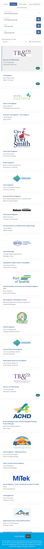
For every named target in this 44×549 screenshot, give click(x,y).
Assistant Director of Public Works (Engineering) (19, 226)
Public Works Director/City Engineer (14, 360)
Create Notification (35, 41)
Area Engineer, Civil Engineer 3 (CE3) (15, 300)
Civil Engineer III (8, 495)
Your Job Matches (34, 4)
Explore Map (22, 4)
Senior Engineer (8, 185)
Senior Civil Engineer (9, 103)
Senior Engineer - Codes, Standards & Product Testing (20, 484)
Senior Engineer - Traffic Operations (14, 452)
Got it (28, 536)
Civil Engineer (7, 75)
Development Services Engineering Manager (17, 532)
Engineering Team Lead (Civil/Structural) (16, 521)
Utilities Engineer (9, 327)
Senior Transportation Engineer (13, 463)
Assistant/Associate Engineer (12, 349)
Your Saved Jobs (22, 7)
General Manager (8, 251)
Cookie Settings (19, 536)
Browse (13, 4)
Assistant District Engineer (12, 196)
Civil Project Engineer (10, 151)
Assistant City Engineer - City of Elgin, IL (16, 115)
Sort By (5, 41)
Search (6, 4)
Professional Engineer (10, 214)
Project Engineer (8, 162)
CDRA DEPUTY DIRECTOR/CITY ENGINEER (16, 263)
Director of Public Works (11, 60)
